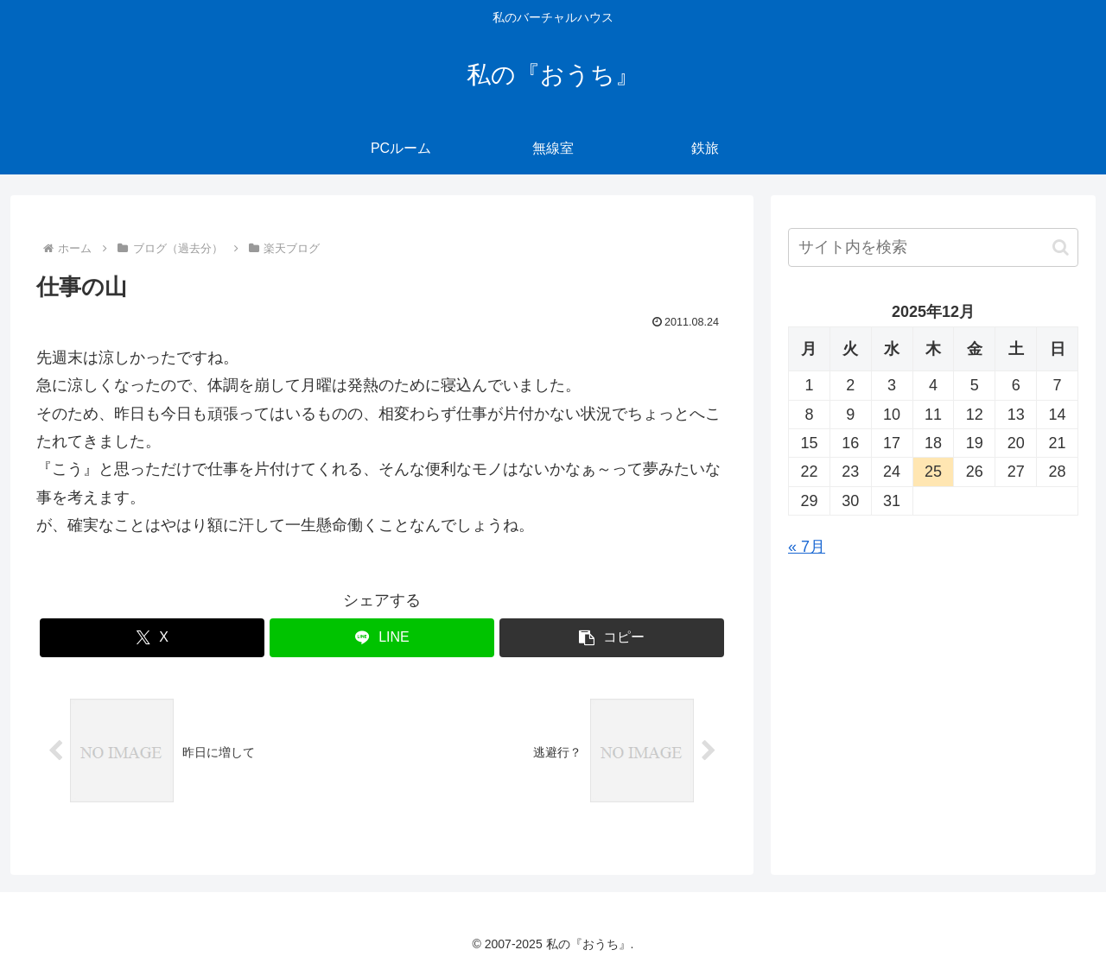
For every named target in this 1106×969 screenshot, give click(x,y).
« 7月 (806, 546)
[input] (933, 247)
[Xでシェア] (152, 637)
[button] (611, 637)
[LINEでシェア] (382, 637)
